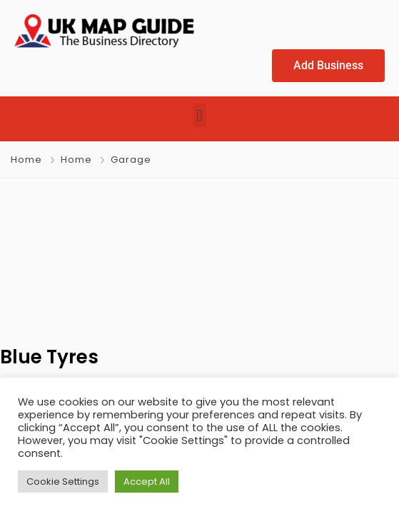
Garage (131, 159)
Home (26, 159)
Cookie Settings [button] (62, 481)
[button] (199, 115)
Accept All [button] (146, 481)
